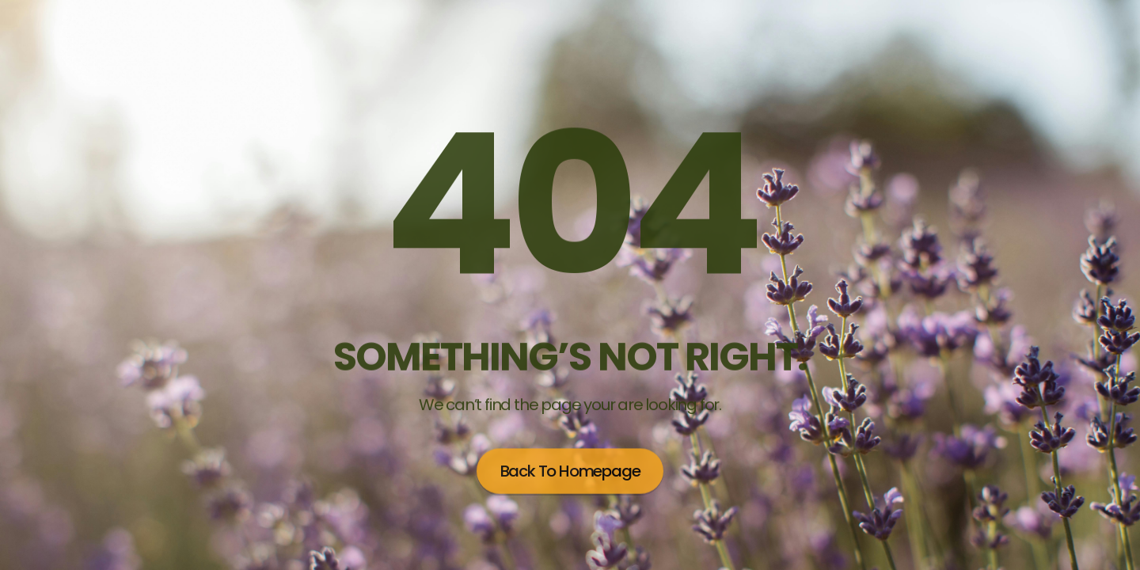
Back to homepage (570, 470)
